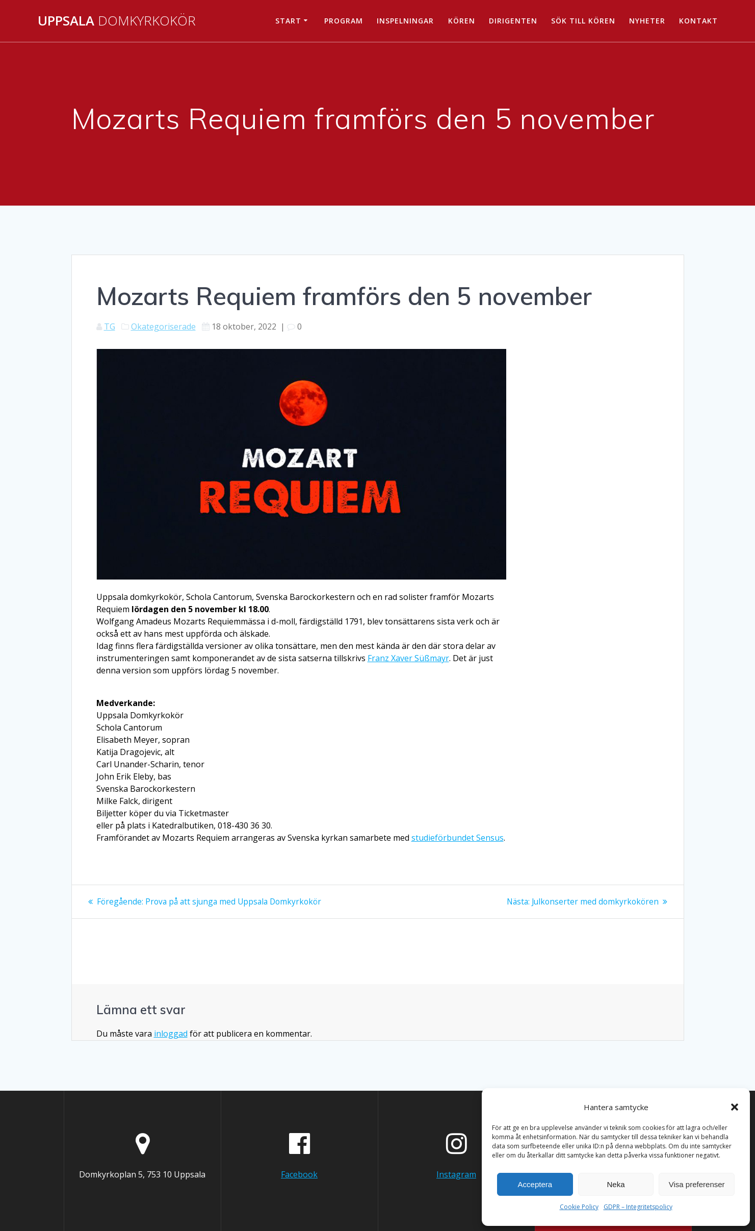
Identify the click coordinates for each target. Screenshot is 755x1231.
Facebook (299, 1173)
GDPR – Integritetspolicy (638, 1206)
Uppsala (117, 21)
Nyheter (647, 21)
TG (109, 326)
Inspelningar (405, 21)
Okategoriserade (163, 326)
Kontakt (698, 21)
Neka (615, 1184)
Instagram (456, 1173)
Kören (461, 21)
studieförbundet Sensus (457, 837)
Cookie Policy (579, 1206)
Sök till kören (583, 21)
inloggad (171, 1033)
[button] (735, 1107)
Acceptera (535, 1184)
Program (343, 21)
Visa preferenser (697, 1184)
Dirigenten (513, 21)
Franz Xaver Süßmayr (408, 658)
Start (288, 21)
